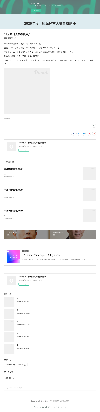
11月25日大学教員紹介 (13, 190)
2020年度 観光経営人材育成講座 (50, 23)
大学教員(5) (7, 118)
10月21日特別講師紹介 (25, 345)
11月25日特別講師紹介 (25, 310)
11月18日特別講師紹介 (25, 334)
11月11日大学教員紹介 (13, 169)
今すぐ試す (35, 11)
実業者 (22, 365)
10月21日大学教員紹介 (13, 211)
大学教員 (10, 365)
